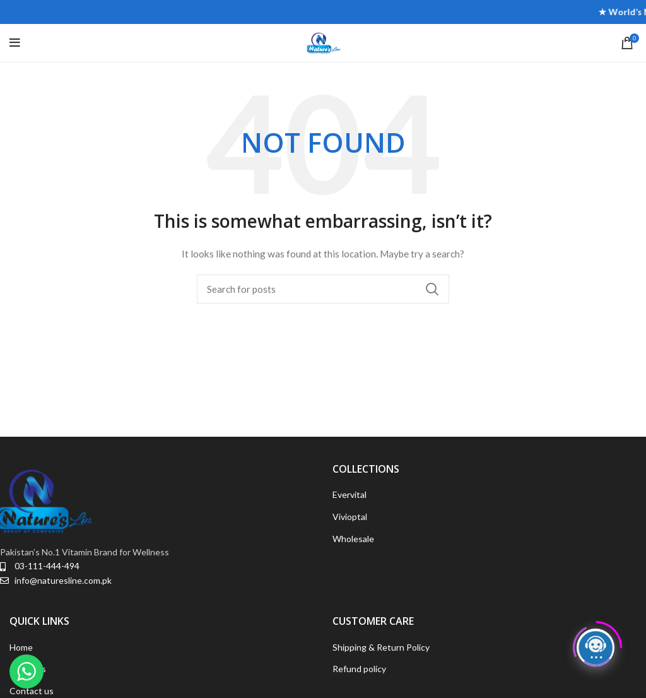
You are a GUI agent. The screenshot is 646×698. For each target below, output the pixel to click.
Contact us (31, 690)
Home (21, 647)
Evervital (349, 494)
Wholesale (353, 538)
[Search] (323, 289)
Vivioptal (349, 516)
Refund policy (359, 668)
